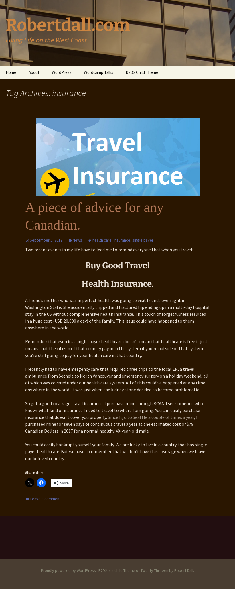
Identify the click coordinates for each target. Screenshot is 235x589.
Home (11, 72)
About (34, 72)
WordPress (62, 72)
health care (102, 240)
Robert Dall (183, 570)
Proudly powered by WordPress (68, 570)
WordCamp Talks (98, 72)
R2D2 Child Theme (142, 72)
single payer (142, 240)
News (77, 240)
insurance (122, 240)
